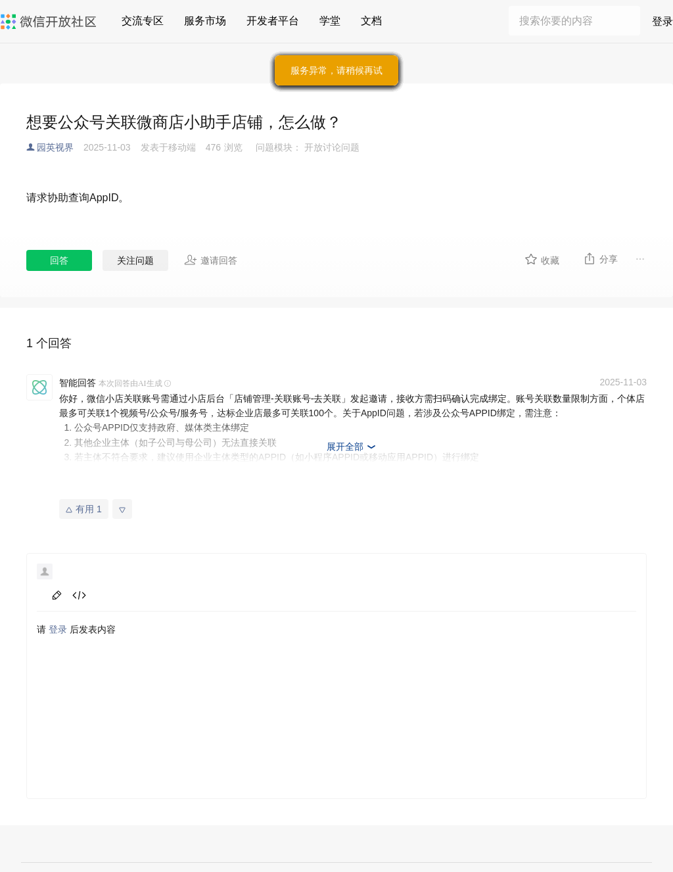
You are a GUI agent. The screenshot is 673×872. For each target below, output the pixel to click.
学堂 (329, 20)
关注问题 (135, 260)
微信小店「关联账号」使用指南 (138, 486)
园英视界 (55, 147)
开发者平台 (272, 20)
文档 (371, 20)
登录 (662, 21)
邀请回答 (210, 259)
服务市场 (205, 20)
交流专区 (143, 20)
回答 (59, 260)
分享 (600, 258)
